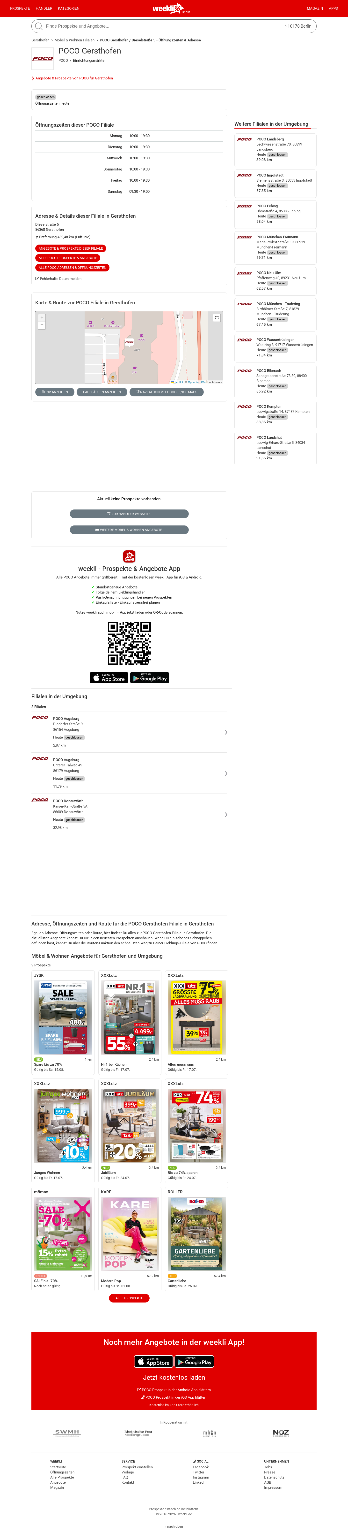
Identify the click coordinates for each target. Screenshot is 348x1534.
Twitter (198, 1472)
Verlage (128, 1472)
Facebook (201, 1467)
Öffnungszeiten (62, 1472)
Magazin (315, 8)
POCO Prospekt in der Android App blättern (174, 1390)
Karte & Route (85, 303)
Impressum (273, 1487)
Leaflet (177, 382)
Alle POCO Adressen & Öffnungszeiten (72, 268)
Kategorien (69, 8)
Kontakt (128, 1482)
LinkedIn (199, 1482)
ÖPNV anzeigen (55, 392)
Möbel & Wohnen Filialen (74, 40)
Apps (333, 8)
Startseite (58, 1467)
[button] (216, 318)
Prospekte (20, 8)
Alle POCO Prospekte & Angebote (68, 258)
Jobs (268, 1467)
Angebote (58, 1482)
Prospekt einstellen (137, 1467)
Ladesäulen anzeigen (102, 392)
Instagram (201, 1477)
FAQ (125, 1477)
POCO (63, 60)
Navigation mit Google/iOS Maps (166, 392)
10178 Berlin (298, 26)
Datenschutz (274, 1477)
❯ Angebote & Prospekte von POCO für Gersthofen (72, 78)
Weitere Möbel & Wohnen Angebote (128, 530)
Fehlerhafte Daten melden (58, 279)
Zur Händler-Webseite (128, 514)
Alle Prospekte (129, 1298)
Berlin (186, 12)
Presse (269, 1472)
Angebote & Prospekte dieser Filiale (71, 248)
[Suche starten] (39, 26)
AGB (267, 1482)
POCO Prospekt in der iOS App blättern (174, 1397)
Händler (44, 8)
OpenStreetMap (197, 382)
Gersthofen (40, 40)
